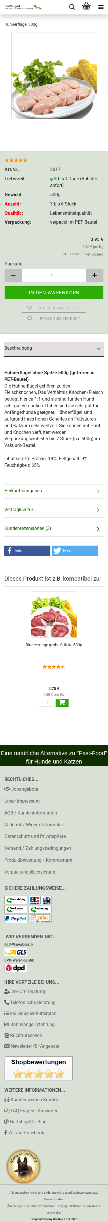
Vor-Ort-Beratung (28, 991)
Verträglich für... (20, 509)
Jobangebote (21, 789)
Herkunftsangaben (23, 490)
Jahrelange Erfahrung (33, 1024)
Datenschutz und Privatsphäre (35, 836)
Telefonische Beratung (33, 1002)
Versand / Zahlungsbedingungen (37, 848)
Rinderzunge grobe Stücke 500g (54, 645)
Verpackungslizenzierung (29, 872)
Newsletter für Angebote (35, 1046)
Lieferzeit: (15, 178)
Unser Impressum (22, 801)
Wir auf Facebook (24, 1132)
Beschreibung (18, 348)
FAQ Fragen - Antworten (31, 1110)
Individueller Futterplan (33, 1013)
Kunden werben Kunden (31, 1099)
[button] (27, 551)
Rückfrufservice (26, 1035)
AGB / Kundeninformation (30, 813)
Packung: (14, 264)
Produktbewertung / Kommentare (38, 860)
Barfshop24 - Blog (25, 1121)
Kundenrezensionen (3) (27, 528)
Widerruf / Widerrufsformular (33, 824)
